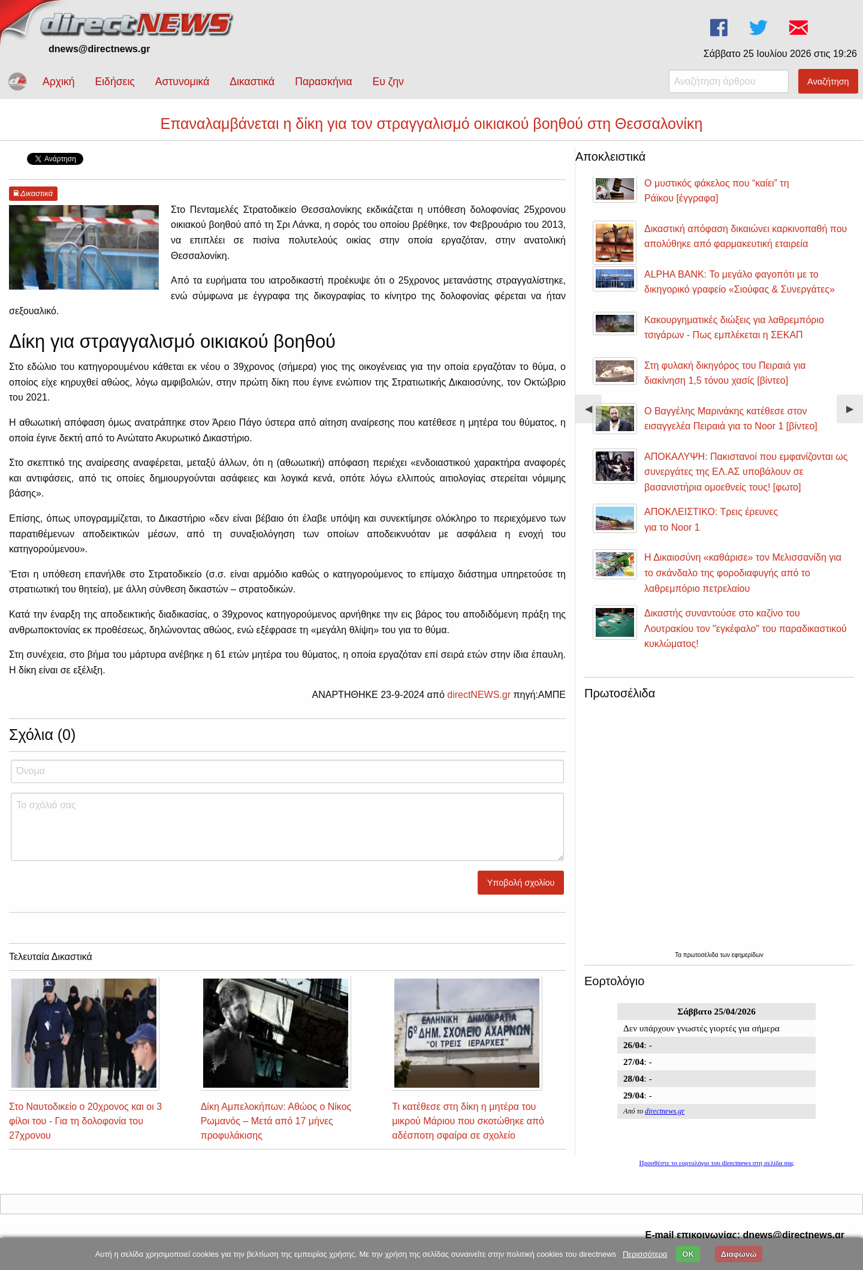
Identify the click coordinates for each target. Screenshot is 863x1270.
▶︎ (854, 413)
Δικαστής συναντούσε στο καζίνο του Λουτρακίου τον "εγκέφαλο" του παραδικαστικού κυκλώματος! (745, 628)
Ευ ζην (388, 82)
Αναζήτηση (828, 81)
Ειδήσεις (114, 82)
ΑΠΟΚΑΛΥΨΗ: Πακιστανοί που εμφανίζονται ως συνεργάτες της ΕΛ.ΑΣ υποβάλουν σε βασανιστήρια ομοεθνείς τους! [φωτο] (745, 472)
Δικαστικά (252, 82)
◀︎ (593, 413)
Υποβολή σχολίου (521, 882)
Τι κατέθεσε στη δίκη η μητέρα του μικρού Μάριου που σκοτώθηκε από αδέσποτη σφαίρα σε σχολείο (468, 1121)
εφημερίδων (748, 955)
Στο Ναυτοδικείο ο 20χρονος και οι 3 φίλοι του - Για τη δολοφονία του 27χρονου (85, 1121)
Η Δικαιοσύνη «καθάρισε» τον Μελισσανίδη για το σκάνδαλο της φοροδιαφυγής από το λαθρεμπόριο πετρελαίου (742, 572)
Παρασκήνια (323, 82)
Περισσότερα (645, 1254)
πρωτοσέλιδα (701, 955)
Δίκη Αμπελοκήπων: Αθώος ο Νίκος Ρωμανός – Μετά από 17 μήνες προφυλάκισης (276, 1121)
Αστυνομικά (182, 82)
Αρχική (58, 82)
